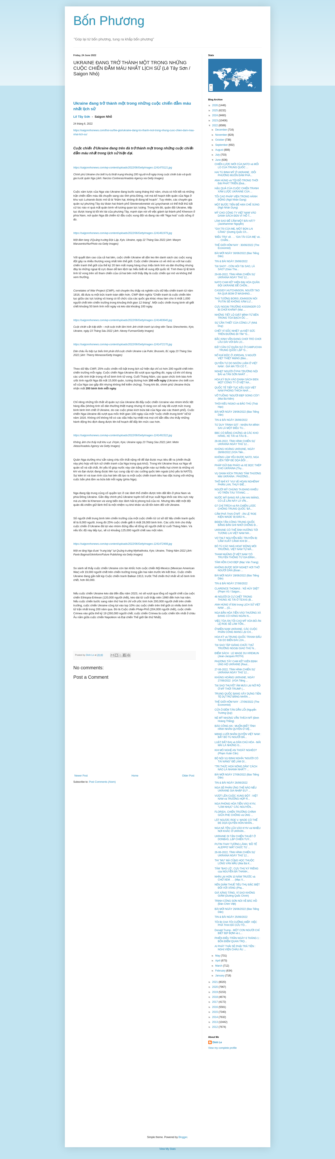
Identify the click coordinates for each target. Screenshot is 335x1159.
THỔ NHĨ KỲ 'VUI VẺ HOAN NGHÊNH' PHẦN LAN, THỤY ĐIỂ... (236, 483)
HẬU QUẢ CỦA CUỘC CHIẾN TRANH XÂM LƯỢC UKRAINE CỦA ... (236, 190)
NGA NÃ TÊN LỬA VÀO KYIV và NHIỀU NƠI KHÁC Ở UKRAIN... (237, 830)
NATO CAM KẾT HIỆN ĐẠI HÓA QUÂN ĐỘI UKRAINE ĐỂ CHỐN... (236, 284)
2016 (215, 1007)
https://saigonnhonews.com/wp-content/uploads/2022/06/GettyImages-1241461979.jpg (122, 233)
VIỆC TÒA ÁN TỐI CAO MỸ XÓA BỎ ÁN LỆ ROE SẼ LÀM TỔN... (237, 622)
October (220, 139)
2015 (215, 1011)
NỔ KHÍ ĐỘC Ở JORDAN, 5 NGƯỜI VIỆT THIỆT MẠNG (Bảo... (235, 357)
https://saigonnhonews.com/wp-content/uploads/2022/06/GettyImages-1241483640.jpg (122, 320)
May (218, 955)
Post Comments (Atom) (102, 781)
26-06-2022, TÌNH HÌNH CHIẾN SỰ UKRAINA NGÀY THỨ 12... (234, 854)
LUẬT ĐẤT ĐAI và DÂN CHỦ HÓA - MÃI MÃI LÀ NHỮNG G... (237, 744)
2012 (215, 1026)
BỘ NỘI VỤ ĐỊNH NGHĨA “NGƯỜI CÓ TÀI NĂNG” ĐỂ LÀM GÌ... (236, 760)
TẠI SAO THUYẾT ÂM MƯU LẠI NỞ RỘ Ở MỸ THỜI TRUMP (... (237, 687)
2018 (215, 996)
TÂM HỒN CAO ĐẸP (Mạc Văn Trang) (236, 562)
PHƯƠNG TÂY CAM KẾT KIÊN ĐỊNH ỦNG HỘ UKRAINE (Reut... (235, 663)
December (221, 129)
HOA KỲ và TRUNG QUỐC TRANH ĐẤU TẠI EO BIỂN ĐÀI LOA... (237, 638)
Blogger (183, 1137)
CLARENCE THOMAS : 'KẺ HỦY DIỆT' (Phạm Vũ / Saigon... (236, 590)
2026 (215, 105)
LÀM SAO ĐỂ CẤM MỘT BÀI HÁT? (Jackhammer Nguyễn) (234, 222)
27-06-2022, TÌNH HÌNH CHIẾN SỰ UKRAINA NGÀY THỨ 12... (234, 671)
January (220, 975)
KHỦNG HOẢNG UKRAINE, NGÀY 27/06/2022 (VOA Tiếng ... (234, 679)
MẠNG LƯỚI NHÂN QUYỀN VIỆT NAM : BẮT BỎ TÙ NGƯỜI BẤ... (237, 736)
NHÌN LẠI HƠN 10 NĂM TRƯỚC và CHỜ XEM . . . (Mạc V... (234, 878)
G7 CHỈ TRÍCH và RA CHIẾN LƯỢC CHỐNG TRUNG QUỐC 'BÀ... (235, 507)
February (220, 970)
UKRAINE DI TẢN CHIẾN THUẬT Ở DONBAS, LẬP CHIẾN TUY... (235, 838)
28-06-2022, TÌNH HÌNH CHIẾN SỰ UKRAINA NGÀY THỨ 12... (234, 443)
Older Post (188, 775)
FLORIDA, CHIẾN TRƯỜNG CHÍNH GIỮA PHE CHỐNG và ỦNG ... (235, 813)
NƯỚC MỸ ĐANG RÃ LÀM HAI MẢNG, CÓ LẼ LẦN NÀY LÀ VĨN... (236, 499)
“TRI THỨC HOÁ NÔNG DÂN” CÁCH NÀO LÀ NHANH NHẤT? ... (235, 768)
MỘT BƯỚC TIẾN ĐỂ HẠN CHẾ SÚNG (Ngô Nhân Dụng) (236, 206)
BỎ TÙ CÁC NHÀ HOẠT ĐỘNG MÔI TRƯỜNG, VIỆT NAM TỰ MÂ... (235, 548)
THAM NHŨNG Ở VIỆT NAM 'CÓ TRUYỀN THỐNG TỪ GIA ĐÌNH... (235, 556)
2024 (215, 115)
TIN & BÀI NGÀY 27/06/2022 (230, 583)
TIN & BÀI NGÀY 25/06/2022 (230, 916)
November (221, 134)
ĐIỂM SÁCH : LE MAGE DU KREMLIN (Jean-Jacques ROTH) (236, 655)
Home (134, 775)
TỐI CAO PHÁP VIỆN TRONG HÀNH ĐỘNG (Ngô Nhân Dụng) (235, 198)
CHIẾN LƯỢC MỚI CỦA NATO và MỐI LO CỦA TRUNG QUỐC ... (236, 166)
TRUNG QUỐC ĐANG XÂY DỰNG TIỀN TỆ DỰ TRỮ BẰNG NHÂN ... (237, 695)
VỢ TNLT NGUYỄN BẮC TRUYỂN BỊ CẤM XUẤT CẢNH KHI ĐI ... (235, 540)
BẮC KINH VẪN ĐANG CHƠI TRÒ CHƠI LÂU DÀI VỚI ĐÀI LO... (237, 341)
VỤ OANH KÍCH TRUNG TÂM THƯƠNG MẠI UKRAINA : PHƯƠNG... (237, 475)
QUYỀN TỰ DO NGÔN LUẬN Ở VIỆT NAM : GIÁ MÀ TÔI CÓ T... (235, 365)
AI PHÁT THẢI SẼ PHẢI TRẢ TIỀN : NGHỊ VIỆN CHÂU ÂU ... (234, 948)
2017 (215, 1001)
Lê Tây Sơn (81, 116)
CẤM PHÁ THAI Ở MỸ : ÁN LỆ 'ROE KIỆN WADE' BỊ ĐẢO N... (235, 515)
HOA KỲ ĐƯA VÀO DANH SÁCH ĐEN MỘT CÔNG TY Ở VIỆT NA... (236, 381)
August (219, 149)
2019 (215, 992)
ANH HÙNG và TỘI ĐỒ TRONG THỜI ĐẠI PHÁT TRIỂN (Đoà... (236, 182)
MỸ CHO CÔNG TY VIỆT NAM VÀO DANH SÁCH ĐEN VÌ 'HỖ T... (235, 214)
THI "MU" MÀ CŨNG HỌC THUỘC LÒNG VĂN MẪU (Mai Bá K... (234, 862)
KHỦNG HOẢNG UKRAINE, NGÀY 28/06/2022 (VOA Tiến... (234, 451)
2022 (215, 125)
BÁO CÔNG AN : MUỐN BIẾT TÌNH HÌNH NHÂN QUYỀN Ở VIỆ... (234, 728)
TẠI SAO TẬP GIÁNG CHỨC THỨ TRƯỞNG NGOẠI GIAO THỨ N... (235, 647)
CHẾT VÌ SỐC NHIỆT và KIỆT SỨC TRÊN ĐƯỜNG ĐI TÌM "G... (234, 332)
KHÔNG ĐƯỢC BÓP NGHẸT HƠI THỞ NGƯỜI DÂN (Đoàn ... (236, 569)
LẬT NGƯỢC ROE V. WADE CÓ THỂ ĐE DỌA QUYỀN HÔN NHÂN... (235, 821)
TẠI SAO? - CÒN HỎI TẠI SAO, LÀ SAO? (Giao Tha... (234, 268)
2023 (215, 120)
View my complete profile (222, 1047)
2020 (215, 986)
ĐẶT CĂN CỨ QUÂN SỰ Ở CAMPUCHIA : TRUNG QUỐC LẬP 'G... (238, 349)
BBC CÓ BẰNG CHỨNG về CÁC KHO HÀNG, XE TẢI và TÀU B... (236, 434)
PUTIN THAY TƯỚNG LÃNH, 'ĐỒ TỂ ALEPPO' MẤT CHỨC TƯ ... (235, 846)
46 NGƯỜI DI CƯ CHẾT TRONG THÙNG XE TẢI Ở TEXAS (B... (233, 598)
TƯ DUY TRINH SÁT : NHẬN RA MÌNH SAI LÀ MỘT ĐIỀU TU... (236, 426)
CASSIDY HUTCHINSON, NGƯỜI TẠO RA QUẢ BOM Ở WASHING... (236, 292)
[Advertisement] (167, 1093)
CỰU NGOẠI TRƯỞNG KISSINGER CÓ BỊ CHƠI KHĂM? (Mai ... (237, 308)
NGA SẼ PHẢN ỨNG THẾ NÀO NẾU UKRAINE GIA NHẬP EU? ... (235, 789)
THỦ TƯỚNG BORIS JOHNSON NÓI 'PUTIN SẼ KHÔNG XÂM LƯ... (235, 300)
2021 (215, 981)
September (221, 144)
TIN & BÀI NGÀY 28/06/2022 (230, 419)
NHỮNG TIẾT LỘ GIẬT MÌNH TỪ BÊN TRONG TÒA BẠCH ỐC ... (236, 316)
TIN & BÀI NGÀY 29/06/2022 (230, 261)
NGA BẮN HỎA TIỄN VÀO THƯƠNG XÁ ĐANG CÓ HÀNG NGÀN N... (237, 614)
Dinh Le (90, 655)
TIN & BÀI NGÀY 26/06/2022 (230, 782)
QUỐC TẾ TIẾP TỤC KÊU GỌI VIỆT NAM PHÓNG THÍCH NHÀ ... (235, 389)
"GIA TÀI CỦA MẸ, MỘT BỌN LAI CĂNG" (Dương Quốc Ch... (233, 230)
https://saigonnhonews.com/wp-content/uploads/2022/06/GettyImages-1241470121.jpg (122, 167)
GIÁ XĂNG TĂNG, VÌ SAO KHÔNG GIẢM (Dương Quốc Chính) (234, 894)
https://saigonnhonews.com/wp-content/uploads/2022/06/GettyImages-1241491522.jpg (122, 435)
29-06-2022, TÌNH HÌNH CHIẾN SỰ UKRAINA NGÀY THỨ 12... (234, 276)
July (217, 154)
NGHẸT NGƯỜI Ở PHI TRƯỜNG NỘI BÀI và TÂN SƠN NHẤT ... (236, 373)
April (218, 960)
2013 (215, 1022)
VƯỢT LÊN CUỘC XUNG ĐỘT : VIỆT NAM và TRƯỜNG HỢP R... (236, 797)
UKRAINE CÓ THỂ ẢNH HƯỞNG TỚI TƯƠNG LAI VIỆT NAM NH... (236, 531)
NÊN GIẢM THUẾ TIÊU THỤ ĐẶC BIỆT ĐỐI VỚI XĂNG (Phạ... (237, 886)
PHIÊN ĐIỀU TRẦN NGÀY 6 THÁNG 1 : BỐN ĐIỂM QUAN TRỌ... (237, 940)
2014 (215, 1017)
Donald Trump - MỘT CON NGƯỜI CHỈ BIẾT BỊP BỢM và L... (236, 932)
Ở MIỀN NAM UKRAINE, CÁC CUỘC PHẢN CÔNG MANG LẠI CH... (235, 631)
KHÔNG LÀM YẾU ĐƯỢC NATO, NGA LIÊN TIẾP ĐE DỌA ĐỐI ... (236, 459)
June (218, 159)
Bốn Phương (109, 20)
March (219, 965)
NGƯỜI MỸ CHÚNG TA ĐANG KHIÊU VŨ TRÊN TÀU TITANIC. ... (236, 491)
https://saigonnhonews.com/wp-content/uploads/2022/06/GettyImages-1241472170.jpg (122, 344)
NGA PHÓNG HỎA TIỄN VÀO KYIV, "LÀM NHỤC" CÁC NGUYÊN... (235, 805)
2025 (215, 110)
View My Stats (167, 1148)
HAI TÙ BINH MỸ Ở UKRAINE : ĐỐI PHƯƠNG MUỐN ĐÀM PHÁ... (235, 174)
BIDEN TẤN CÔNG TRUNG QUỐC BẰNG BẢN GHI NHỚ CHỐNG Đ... (236, 524)
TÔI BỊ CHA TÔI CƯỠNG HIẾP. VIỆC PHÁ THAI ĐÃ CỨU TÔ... (235, 924)
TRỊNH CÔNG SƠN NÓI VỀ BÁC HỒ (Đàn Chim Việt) (235, 902)
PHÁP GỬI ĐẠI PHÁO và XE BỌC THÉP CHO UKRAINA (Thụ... (237, 467)
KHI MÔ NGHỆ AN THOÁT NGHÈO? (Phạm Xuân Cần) (235, 752)
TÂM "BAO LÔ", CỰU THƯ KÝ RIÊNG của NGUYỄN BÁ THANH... (236, 870)
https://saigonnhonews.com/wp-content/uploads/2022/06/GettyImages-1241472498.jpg (122, 543)
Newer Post (81, 775)
